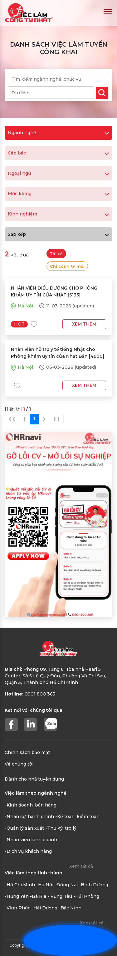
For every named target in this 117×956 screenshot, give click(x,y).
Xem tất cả (81, 866)
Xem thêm (84, 324)
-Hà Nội (44, 885)
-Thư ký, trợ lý (60, 828)
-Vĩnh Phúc (17, 908)
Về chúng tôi (19, 764)
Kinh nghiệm (58, 214)
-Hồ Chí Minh (20, 885)
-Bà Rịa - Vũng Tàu (51, 896)
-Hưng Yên (17, 896)
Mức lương (58, 193)
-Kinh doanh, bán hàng (30, 805)
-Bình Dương (93, 885)
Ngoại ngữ (58, 173)
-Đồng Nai (66, 885)
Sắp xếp (58, 234)
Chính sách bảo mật (27, 752)
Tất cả (56, 253)
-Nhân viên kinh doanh (31, 839)
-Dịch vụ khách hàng (28, 851)
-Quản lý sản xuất (24, 828)
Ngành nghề (58, 132)
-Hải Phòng (86, 896)
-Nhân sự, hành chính (29, 816)
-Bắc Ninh (70, 908)
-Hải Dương (44, 908)
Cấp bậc (58, 153)
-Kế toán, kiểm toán (77, 816)
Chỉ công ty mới (67, 266)
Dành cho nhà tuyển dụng (34, 779)
